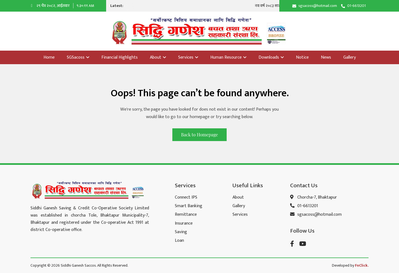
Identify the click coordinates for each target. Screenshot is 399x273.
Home (49, 57)
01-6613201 (356, 5)
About (158, 57)
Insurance (184, 223)
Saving (181, 232)
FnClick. (362, 265)
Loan (179, 240)
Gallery (349, 57)
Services (188, 57)
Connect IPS (186, 197)
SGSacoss (78, 57)
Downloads (271, 57)
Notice (302, 57)
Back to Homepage (199, 134)
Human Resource (228, 57)
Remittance (186, 214)
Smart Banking (188, 206)
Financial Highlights (119, 57)
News (326, 57)
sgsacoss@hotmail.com (317, 5)
